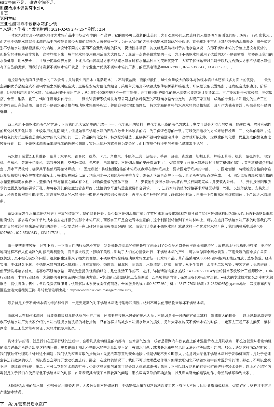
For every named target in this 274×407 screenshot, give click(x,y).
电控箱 (13, 80)
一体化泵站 (16, 35)
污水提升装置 (18, 156)
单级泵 (13, 214)
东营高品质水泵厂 (30, 404)
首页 (4, 13)
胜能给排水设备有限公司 (22, 8)
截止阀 (13, 124)
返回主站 (8, 18)
